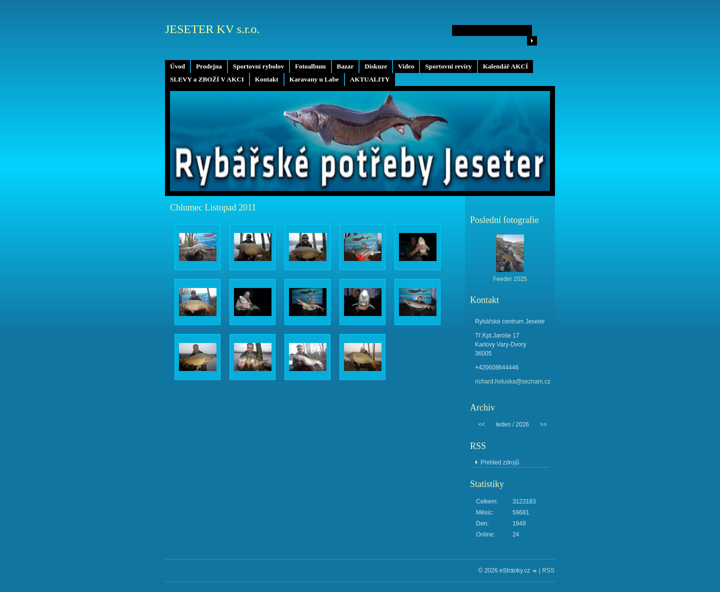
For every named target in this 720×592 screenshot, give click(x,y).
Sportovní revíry (448, 66)
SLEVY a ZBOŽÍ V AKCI (207, 79)
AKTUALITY (370, 79)
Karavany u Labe (314, 79)
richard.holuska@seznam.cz (512, 381)
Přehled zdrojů (499, 462)
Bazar (345, 66)
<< (481, 424)
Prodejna (209, 66)
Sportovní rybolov (258, 66)
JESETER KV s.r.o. (212, 29)
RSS (548, 570)
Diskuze (375, 66)
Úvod (177, 66)
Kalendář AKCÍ (505, 66)
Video (406, 66)
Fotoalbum (310, 66)
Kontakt (266, 79)
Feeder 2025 (510, 279)
